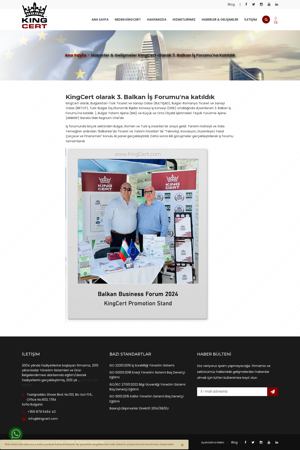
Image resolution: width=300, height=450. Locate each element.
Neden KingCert (128, 19)
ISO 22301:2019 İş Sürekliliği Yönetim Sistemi (141, 365)
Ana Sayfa (100, 19)
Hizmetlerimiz (184, 19)
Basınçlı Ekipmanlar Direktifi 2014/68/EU (139, 408)
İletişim (250, 19)
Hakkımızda (156, 19)
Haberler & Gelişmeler (220, 19)
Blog (231, 4)
